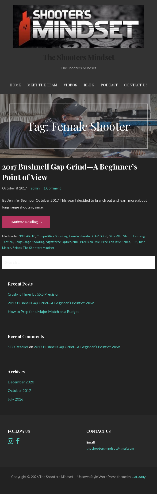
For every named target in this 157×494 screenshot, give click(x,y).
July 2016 (15, 399)
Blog (89, 84)
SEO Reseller (18, 346)
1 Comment (52, 188)
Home (15, 84)
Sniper (17, 248)
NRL (76, 242)
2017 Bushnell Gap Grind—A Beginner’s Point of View (51, 303)
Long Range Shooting (29, 242)
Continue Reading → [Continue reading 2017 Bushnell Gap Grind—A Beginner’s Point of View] (26, 222)
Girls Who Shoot (120, 236)
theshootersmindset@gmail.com (110, 448)
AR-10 (30, 236)
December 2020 (21, 382)
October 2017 (19, 390)
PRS (134, 242)
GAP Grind (99, 236)
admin (35, 188)
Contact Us (136, 84)
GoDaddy (139, 477)
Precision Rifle (90, 242)
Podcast (109, 84)
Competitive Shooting (52, 236)
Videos (70, 84)
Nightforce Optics (58, 242)
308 (22, 236)
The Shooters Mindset (79, 57)
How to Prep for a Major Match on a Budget (43, 311)
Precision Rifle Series (115, 242)
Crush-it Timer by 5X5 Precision (33, 294)
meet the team (42, 84)
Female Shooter (80, 236)
